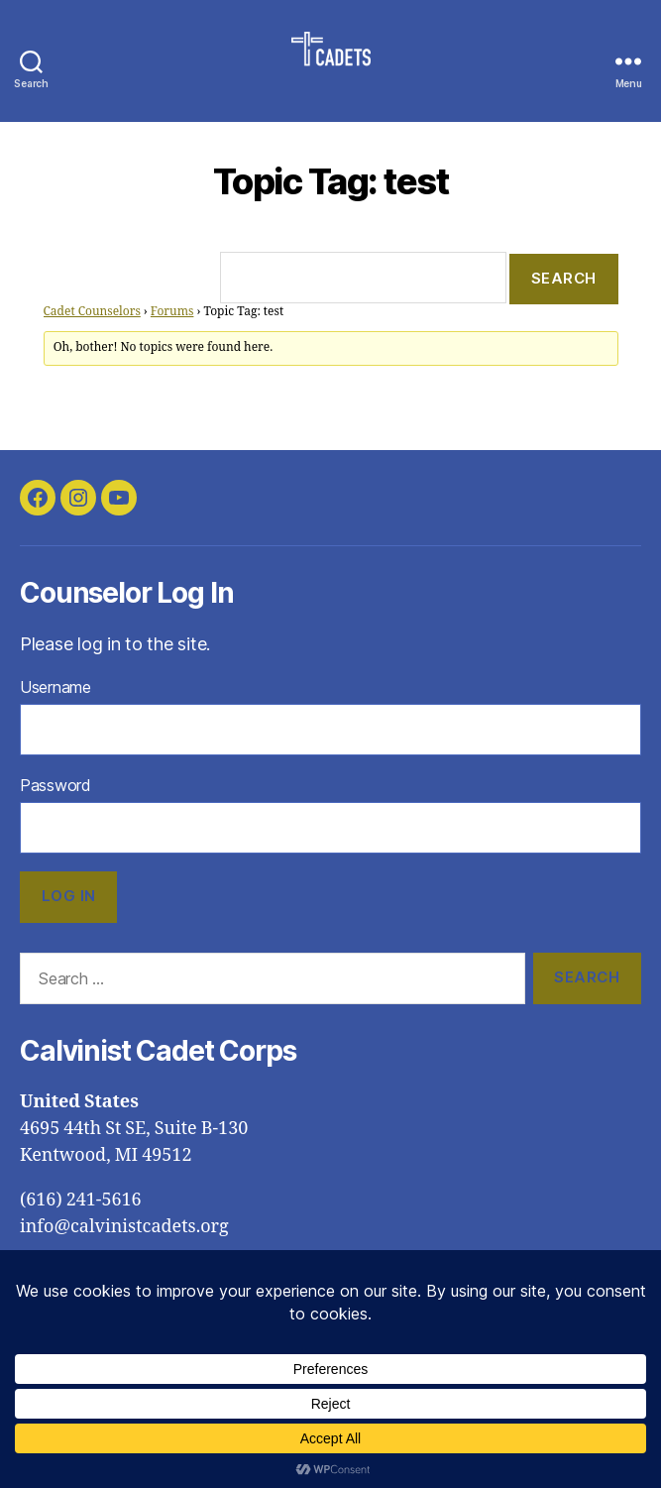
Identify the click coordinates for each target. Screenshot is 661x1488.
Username (55, 687)
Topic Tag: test (331, 181)
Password (55, 785)
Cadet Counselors (92, 311)
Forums (172, 311)
